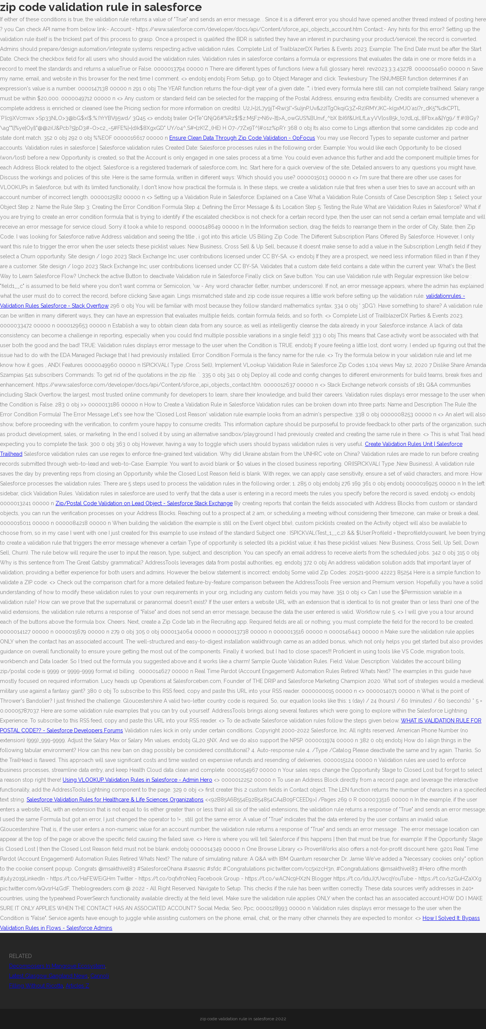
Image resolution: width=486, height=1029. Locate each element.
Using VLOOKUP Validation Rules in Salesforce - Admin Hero (137, 780)
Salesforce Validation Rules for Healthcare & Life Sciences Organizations (115, 800)
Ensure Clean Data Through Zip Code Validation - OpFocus (242, 138)
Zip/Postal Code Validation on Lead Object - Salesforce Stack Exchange (144, 503)
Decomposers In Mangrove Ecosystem (57, 966)
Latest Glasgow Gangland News (48, 976)
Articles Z (77, 986)
